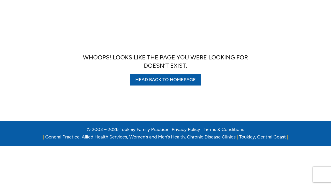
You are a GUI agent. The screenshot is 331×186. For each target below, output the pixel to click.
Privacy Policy (186, 129)
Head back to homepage (165, 79)
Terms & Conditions (224, 129)
